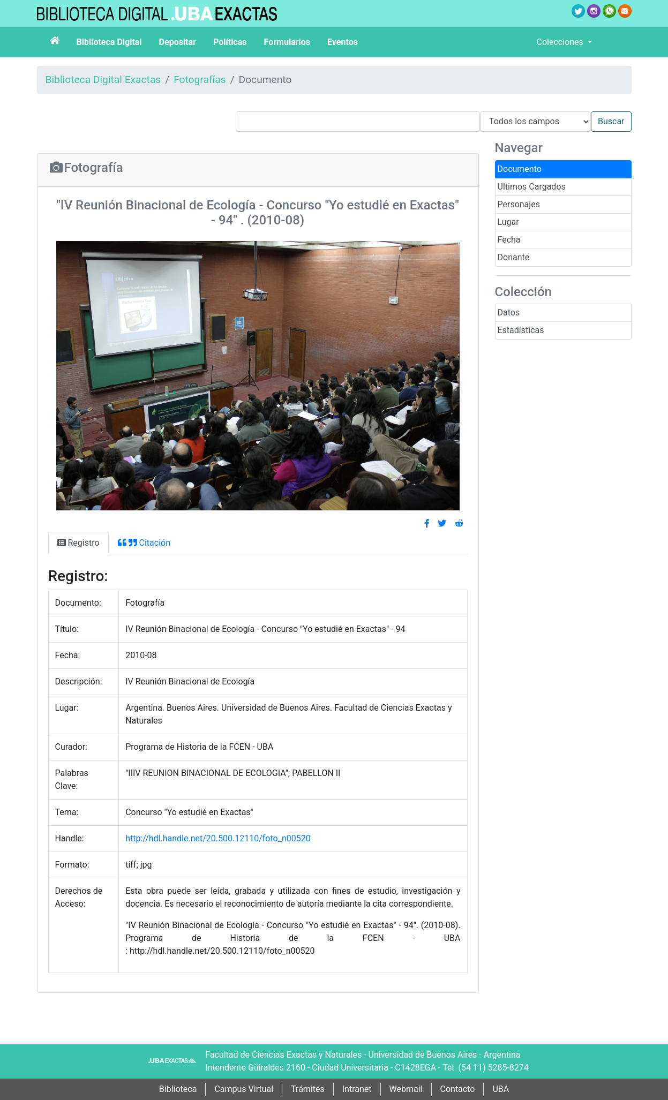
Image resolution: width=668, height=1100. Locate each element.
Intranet (357, 1089)
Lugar (508, 222)
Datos (509, 312)
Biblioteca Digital (109, 42)
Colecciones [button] (561, 42)
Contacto (457, 1089)
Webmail (406, 1089)
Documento (520, 169)
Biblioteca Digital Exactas (103, 79)
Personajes (519, 204)
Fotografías (200, 79)
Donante (514, 257)
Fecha (509, 240)
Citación (144, 543)
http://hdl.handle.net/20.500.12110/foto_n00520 (218, 838)
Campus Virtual (243, 1089)
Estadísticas (521, 330)
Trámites (308, 1089)
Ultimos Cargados (532, 187)
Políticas (230, 42)
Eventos (342, 42)
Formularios (287, 42)
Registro (78, 543)
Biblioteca (178, 1089)
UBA (500, 1089)
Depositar (177, 42)
